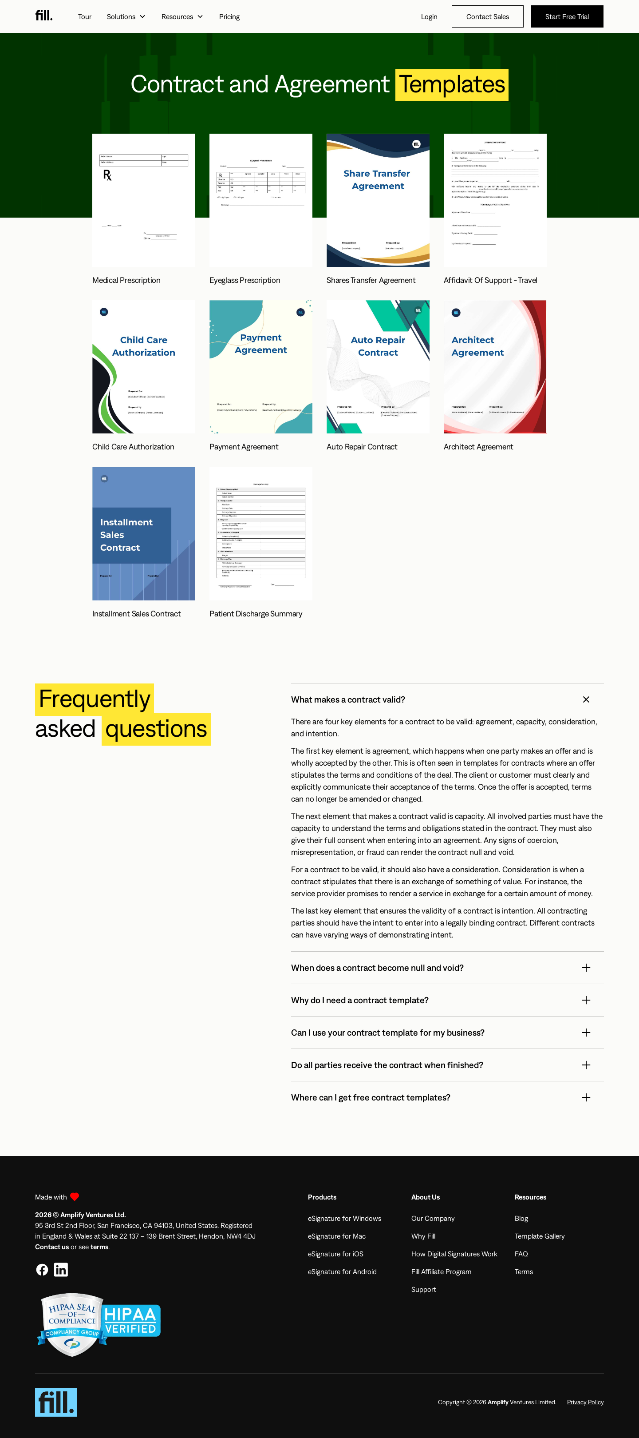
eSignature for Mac (337, 1236)
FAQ (521, 1254)
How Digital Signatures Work (454, 1254)
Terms (524, 1271)
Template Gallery (540, 1236)
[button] (126, 16)
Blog (521, 1218)
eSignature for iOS (335, 1254)
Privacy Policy (585, 1402)
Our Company (433, 1218)
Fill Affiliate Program (441, 1271)
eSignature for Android (342, 1271)
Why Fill (423, 1236)
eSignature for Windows (344, 1218)
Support (423, 1289)
